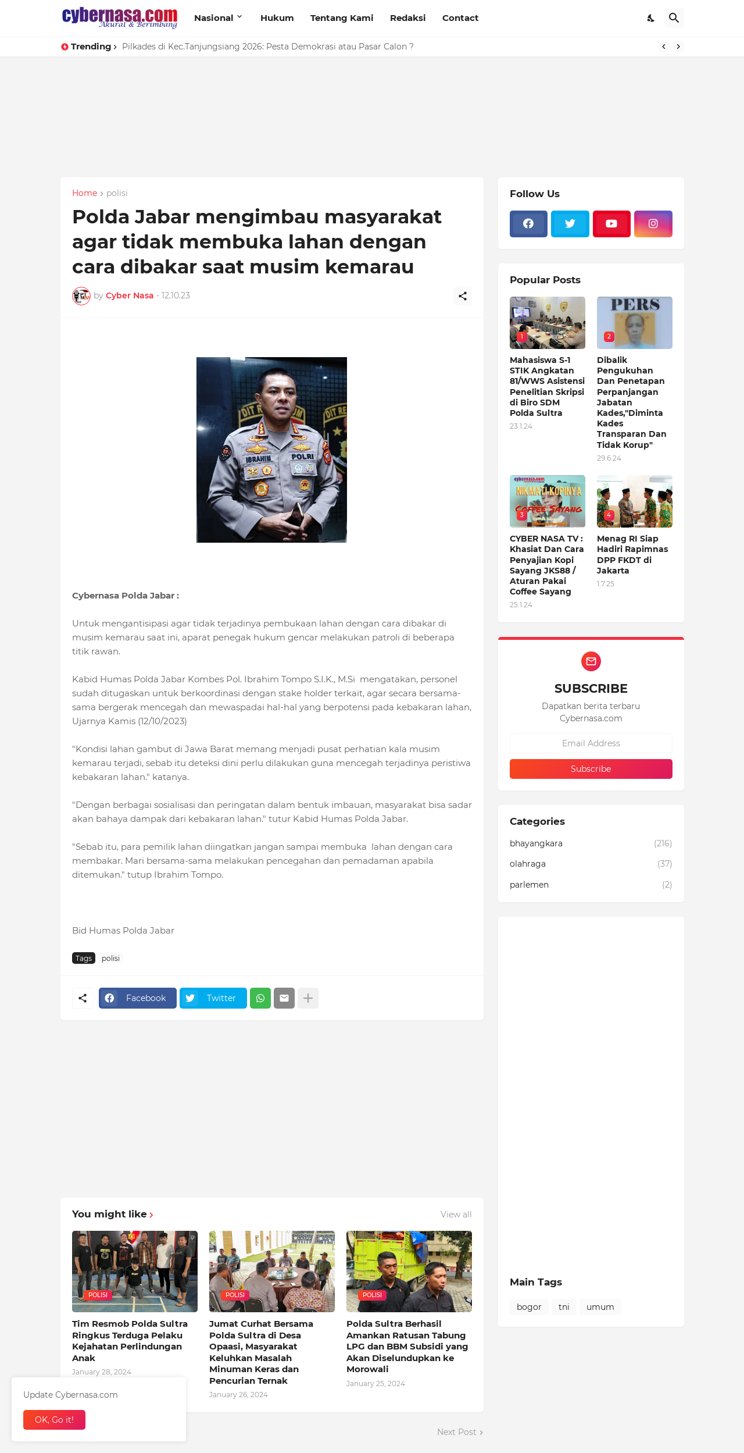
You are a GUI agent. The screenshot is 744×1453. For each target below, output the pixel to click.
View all (456, 1214)
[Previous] (664, 46)
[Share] (462, 296)
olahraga (591, 864)
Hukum (277, 17)
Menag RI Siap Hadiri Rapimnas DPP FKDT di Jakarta (632, 554)
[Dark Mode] (651, 18)
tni (564, 1307)
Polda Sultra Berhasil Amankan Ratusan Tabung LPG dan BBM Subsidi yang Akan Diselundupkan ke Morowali (407, 1346)
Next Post (457, 1432)
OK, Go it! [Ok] (54, 1420)
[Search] (674, 18)
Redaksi (408, 17)
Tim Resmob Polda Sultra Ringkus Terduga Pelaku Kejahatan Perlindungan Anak (130, 1340)
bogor (529, 1307)
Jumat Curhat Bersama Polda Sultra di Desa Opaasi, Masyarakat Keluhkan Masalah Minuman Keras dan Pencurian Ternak (261, 1352)
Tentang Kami (342, 17)
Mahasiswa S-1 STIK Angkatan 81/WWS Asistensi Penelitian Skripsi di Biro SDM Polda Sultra (547, 386)
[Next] (678, 46)
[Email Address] (591, 743)
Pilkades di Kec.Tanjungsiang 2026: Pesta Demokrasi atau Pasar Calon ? (268, 46)
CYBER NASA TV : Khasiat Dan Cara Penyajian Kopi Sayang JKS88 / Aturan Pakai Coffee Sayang (547, 565)
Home (84, 193)
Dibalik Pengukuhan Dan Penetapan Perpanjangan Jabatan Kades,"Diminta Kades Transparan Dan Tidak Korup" (632, 402)
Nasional (214, 17)
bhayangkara (591, 844)
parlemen (591, 885)
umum (600, 1307)
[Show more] (308, 998)
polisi (117, 193)
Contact (460, 17)
